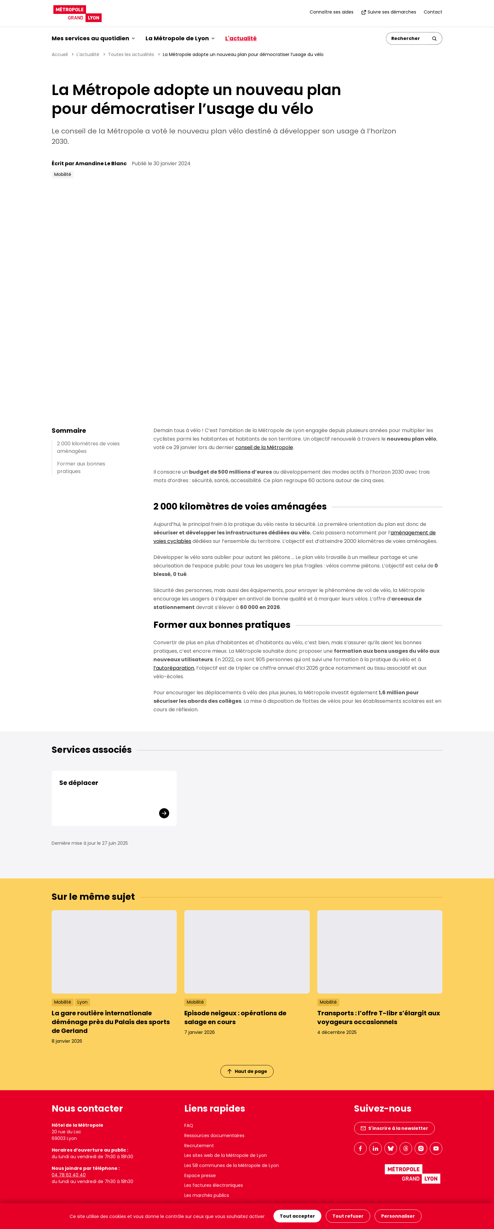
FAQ (188, 1125)
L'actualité (241, 38)
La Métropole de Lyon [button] (180, 38)
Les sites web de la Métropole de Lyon (225, 1155)
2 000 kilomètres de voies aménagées (88, 447)
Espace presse (200, 1175)
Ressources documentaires (214, 1135)
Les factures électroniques (213, 1185)
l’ (173, 668)
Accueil (60, 54)
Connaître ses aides (331, 12)
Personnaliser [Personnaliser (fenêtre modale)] (398, 1216)
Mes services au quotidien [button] (93, 38)
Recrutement (199, 1145)
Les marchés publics (206, 1195)
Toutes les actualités (131, 54)
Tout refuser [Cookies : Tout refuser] (348, 1216)
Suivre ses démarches (388, 12)
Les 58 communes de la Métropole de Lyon (231, 1165)
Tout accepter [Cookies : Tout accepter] (297, 1216)
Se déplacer (78, 782)
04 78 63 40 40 (69, 1175)
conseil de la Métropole (264, 447)
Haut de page (247, 1071)
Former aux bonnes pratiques (81, 467)
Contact (433, 12)
